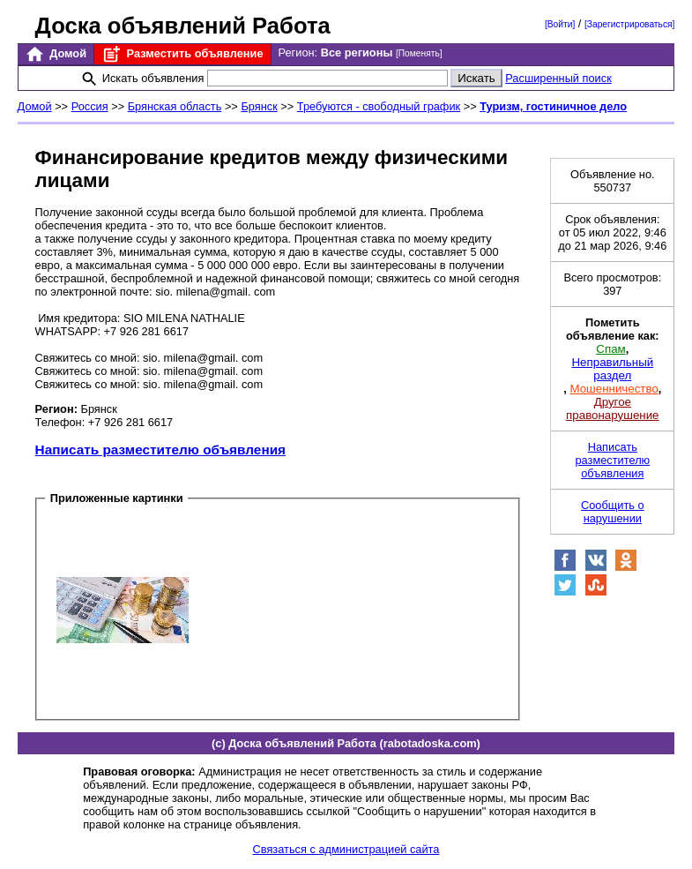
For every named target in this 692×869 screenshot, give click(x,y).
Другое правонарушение (612, 408)
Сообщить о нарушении (612, 511)
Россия (89, 106)
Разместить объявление (182, 54)
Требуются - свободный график (378, 106)
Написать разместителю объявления (160, 449)
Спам (610, 349)
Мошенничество (613, 388)
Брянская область (175, 106)
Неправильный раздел (612, 369)
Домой (55, 54)
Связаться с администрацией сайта (346, 849)
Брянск (259, 106)
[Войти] (560, 24)
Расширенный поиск (558, 78)
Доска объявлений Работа (183, 25)
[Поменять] (419, 53)
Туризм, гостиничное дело (553, 106)
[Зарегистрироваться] (629, 24)
